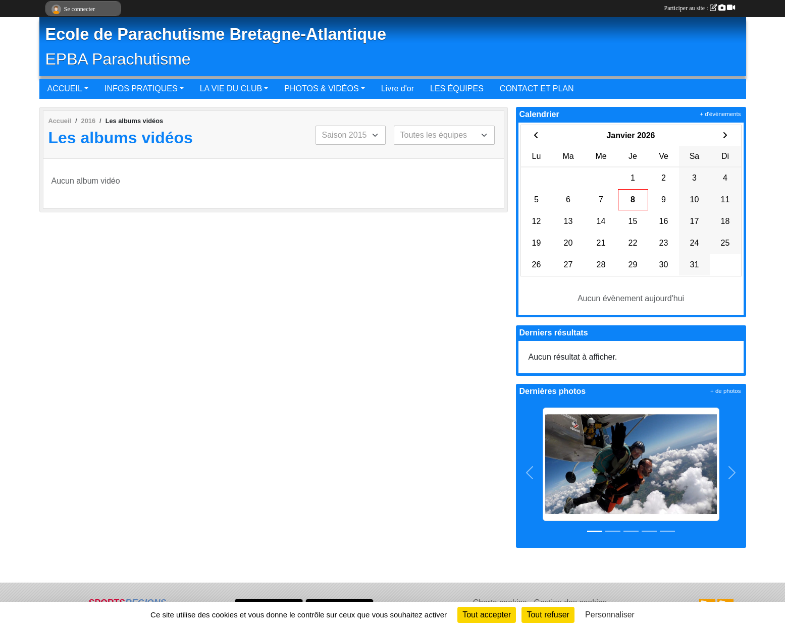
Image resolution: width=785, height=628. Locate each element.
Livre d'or (397, 88)
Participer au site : (699, 8)
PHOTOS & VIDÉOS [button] (321, 88)
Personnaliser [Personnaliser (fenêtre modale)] (610, 614)
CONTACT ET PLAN (537, 88)
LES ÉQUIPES (457, 88)
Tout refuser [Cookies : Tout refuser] (548, 614)
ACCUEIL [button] (64, 88)
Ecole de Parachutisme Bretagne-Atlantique (215, 34)
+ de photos (725, 391)
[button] (529, 472)
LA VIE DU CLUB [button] (231, 88)
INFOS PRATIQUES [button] (141, 88)
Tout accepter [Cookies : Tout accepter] (486, 614)
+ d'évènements (720, 114)
